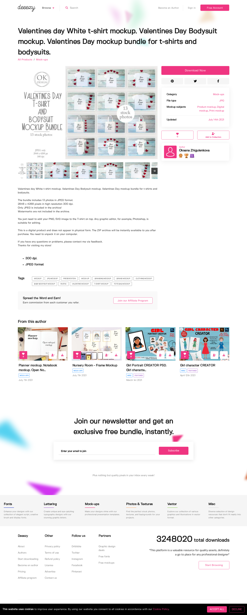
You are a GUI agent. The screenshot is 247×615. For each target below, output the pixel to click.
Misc (129, 375)
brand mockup (123, 278)
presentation (69, 278)
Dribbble (76, 546)
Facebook (77, 565)
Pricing (22, 572)
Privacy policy (52, 546)
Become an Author (170, 8)
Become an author (28, 565)
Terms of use (52, 553)
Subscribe (168, 450)
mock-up (85, 278)
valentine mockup (80, 284)
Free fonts (104, 557)
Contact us (51, 578)
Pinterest (77, 572)
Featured (139, 375)
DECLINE (237, 609)
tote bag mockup (122, 284)
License (49, 565)
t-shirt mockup (101, 284)
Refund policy (52, 559)
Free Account (215, 8)
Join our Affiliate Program (131, 301)
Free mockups (106, 563)
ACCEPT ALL (217, 609)
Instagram (77, 559)
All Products (25, 59)
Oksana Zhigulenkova (194, 150)
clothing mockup (144, 278)
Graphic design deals (107, 548)
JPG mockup (52, 278)
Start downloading (28, 559)
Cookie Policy (161, 609)
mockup (37, 278)
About (21, 546)
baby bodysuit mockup (44, 284)
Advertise (50, 572)
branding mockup (103, 278)
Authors (22, 553)
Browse (51, 8)
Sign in (192, 8)
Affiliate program (27, 578)
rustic (63, 284)
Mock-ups (42, 59)
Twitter (76, 553)
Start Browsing (214, 565)
